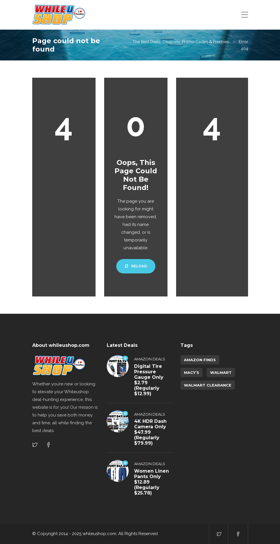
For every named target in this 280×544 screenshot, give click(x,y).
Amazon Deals (149, 359)
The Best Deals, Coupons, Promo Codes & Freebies (181, 41)
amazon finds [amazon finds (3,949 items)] (200, 359)
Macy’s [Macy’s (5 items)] (191, 372)
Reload (136, 266)
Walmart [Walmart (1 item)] (221, 372)
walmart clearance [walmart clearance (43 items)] (207, 385)
